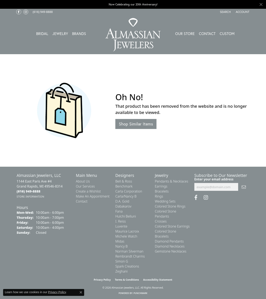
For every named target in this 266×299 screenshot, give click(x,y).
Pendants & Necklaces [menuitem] (171, 181)
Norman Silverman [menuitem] (129, 251)
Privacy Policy (102, 279)
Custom (227, 33)
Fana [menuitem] (119, 211)
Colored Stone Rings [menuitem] (170, 206)
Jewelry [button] (60, 33)
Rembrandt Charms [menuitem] (130, 256)
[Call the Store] (29, 191)
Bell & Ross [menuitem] (123, 181)
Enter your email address (213, 179)
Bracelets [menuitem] (162, 191)
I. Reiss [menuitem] (120, 221)
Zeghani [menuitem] (121, 271)
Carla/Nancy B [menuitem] (126, 196)
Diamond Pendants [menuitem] (169, 241)
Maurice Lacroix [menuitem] (127, 231)
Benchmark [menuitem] (124, 186)
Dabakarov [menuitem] (123, 206)
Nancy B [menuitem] (121, 246)
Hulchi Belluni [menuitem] (125, 216)
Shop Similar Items (136, 124)
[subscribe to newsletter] (243, 187)
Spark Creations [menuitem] (127, 266)
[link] (42, 12)
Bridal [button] (42, 33)
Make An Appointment (93, 196)
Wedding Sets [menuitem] (165, 201)
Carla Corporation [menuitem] (128, 191)
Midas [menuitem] (119, 241)
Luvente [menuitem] (121, 226)
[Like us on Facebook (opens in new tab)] (18, 11)
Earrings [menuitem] (161, 186)
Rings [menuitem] (159, 196)
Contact (207, 33)
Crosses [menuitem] (161, 221)
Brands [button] (79, 33)
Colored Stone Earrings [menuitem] (172, 226)
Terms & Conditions (127, 279)
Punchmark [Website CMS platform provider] (141, 293)
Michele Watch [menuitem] (126, 236)
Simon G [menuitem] (121, 261)
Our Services (85, 186)
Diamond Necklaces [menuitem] (170, 246)
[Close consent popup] (81, 292)
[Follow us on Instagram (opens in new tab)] (25, 11)
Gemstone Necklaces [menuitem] (170, 251)
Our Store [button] (185, 33)
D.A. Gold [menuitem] (122, 201)
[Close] (261, 4)
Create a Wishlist (88, 191)
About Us (83, 181)
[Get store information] (30, 196)
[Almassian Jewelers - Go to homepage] (133, 34)
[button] (225, 12)
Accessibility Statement (157, 279)
